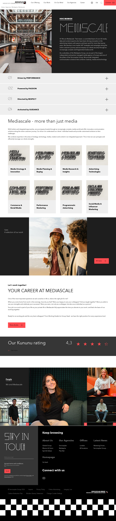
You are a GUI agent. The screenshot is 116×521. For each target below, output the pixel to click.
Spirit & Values (47, 451)
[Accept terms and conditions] (5, 465)
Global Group (47, 445)
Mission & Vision (47, 448)
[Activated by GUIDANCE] (58, 110)
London (82, 445)
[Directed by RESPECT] (58, 99)
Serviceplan (63, 445)
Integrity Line (68, 489)
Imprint (30, 489)
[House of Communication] (97, 492)
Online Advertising (54, 489)
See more (14, 350)
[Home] (3, 7)
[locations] (92, 3)
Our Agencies (71, 2)
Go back (45, 462)
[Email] (19, 457)
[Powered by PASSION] (58, 89)
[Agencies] (8, 7)
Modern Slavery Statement (34, 493)
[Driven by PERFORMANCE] (58, 78)
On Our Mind (58, 2)
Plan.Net (61, 451)
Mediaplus (62, 448)
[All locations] (84, 448)
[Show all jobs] (16, 335)
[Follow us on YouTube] (43, 478)
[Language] (96, 3)
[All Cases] (101, 261)
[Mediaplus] (15, 7)
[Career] (82, 2)
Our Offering (35, 2)
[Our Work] (47, 2)
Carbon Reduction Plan (15, 493)
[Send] (7, 471)
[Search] (101, 3)
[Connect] (110, 2)
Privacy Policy (29, 475)
